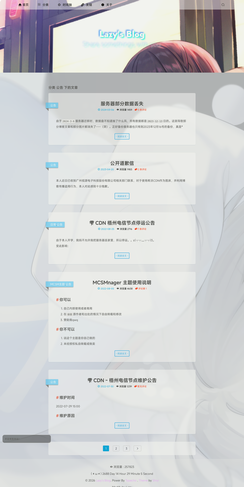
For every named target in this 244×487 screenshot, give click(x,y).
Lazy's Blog (103, 480)
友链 (86, 5)
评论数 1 (141, 288)
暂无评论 (140, 386)
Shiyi (155, 480)
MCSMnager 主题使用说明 (122, 282)
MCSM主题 (57, 284)
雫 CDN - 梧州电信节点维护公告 (122, 380)
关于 (106, 5)
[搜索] (223, 5)
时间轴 (65, 5)
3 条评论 (141, 109)
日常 (53, 224)
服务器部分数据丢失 (122, 104)
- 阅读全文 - (122, 136)
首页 (23, 5)
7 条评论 (140, 228)
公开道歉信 (122, 163)
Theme (143, 480)
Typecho (130, 480)
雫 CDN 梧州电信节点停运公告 (122, 223)
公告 (53, 105)
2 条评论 (141, 169)
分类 (43, 5)
